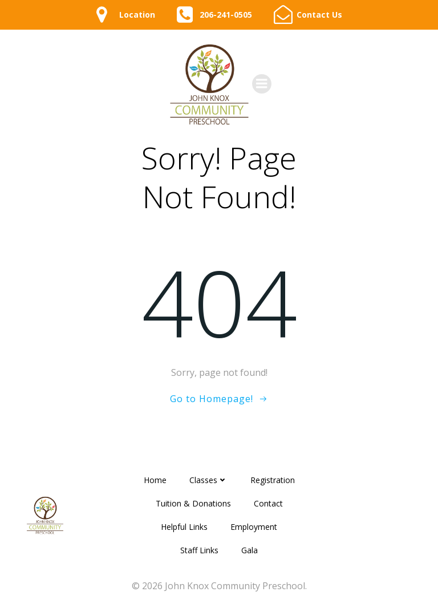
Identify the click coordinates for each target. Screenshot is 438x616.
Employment (253, 526)
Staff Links (199, 550)
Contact (268, 503)
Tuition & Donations (193, 503)
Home (155, 480)
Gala (249, 550)
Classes (208, 480)
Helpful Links (184, 526)
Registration (272, 480)
